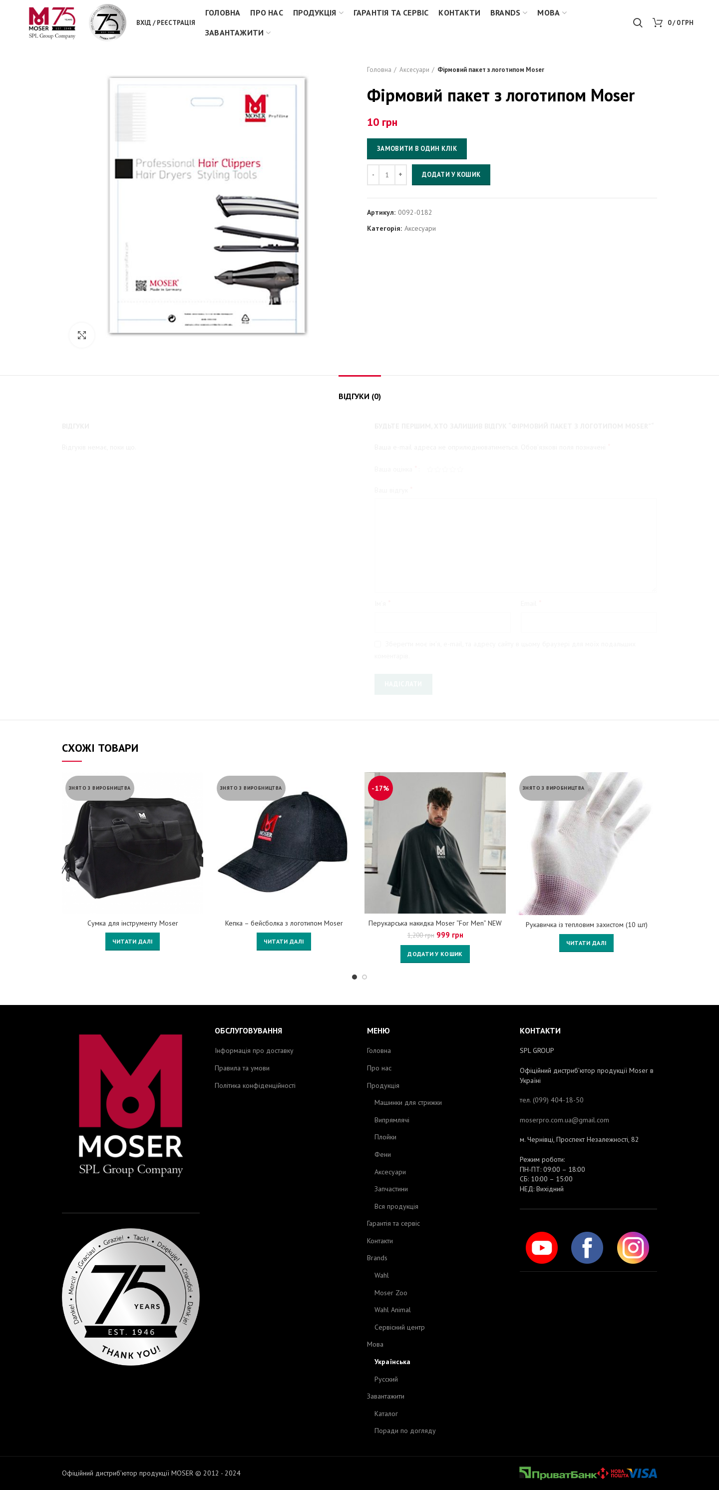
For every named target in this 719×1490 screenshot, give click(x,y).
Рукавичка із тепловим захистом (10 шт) (587, 924)
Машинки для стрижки (408, 1102)
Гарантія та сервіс (393, 1223)
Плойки (385, 1136)
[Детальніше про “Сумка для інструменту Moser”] (132, 942)
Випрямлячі (391, 1119)
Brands (377, 1257)
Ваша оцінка (395, 469)
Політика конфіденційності (255, 1085)
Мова (375, 1344)
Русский (386, 1379)
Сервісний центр (399, 1327)
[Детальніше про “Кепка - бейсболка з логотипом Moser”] (284, 942)
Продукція (383, 1085)
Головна (379, 69)
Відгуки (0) (360, 396)
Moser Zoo (390, 1292)
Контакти (380, 1240)
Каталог (386, 1413)
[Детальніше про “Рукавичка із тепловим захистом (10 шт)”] (586, 943)
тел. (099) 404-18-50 (552, 1099)
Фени (382, 1154)
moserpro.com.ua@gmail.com (564, 1119)
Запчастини (391, 1188)
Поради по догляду (405, 1430)
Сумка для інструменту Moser (132, 923)
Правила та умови (242, 1067)
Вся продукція (396, 1206)
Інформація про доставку (254, 1050)
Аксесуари (414, 69)
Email (531, 603)
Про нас (379, 1067)
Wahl (381, 1275)
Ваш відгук (393, 490)
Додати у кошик (451, 174)
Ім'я (382, 603)
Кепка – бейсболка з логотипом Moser (284, 923)
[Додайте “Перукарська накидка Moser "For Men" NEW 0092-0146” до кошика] (434, 954)
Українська (392, 1361)
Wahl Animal (392, 1309)
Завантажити (385, 1396)
